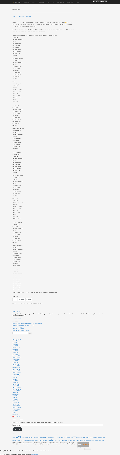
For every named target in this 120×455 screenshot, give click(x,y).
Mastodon (79, 447)
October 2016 (16, 359)
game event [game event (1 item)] (100, 437)
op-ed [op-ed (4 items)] (47, 440)
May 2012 (15, 412)
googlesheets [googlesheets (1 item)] (15, 440)
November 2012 (16, 407)
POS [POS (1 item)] (56, 440)
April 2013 (15, 400)
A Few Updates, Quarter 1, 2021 (20, 327)
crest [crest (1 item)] (15, 437)
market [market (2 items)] (29, 440)
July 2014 (15, 377)
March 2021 (15, 342)
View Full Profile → (17, 318)
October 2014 (16, 374)
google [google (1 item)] (104, 437)
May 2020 (15, 344)
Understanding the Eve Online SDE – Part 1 (23, 325)
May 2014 (15, 380)
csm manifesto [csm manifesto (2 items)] (44, 437)
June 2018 (15, 349)
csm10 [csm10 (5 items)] (30, 437)
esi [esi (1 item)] (71, 437)
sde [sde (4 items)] (63, 440)
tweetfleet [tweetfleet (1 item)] (86, 440)
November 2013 (16, 389)
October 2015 (16, 367)
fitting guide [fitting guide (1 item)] (95, 437)
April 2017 (15, 352)
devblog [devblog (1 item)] (52, 437)
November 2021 (16, 339)
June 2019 (15, 346)
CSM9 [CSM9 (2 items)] (26, 437)
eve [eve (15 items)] (74, 437)
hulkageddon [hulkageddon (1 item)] (20, 440)
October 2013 (16, 390)
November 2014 (16, 372)
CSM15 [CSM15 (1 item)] (38, 437)
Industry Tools (61, 2)
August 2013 (15, 394)
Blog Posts (41, 2)
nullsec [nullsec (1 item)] (43, 440)
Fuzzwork (16, 2)
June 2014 (15, 379)
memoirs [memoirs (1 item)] (32, 440)
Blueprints (26, 2)
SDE (53, 2)
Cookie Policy (34, 454)
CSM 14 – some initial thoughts (21, 16)
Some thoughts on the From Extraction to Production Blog (27, 323)
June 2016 (15, 360)
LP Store (34, 2)
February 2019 (16, 347)
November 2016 (16, 357)
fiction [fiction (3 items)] (87, 437)
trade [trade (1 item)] (83, 440)
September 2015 (16, 369)
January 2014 (16, 385)
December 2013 (16, 387)
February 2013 (16, 404)
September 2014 (16, 375)
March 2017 (15, 354)
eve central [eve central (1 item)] (78, 437)
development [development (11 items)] (60, 437)
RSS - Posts (16, 416)
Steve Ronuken (40, 303)
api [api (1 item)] (13, 437)
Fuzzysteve (16, 311)
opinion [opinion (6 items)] (52, 440)
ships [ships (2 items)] (65, 440)
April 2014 (15, 382)
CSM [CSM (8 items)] (18, 437)
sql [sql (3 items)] (68, 440)
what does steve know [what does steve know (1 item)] (99, 440)
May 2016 (15, 362)
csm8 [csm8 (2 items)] (22, 437)
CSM (48, 2)
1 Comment (14, 19)
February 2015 (16, 370)
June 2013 (15, 397)
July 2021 (15, 341)
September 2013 (16, 392)
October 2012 (16, 409)
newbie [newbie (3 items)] (39, 440)
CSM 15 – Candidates (18, 328)
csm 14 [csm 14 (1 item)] (34, 437)
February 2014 (16, 384)
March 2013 (15, 402)
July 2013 (15, 395)
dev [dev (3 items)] (49, 437)
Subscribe (17, 429)
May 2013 (15, 399)
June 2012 (15, 410)
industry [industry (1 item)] (25, 440)
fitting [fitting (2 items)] (91, 437)
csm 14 (30, 303)
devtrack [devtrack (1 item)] (68, 437)
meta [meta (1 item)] (36, 440)
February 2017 (16, 355)
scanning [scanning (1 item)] (59, 440)
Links (78, 2)
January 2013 (16, 405)
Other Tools (70, 2)
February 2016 (16, 364)
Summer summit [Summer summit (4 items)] (75, 440)
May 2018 (15, 351)
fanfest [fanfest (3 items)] (83, 437)
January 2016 (16, 365)
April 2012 (15, 414)
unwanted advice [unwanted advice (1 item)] (91, 440)
